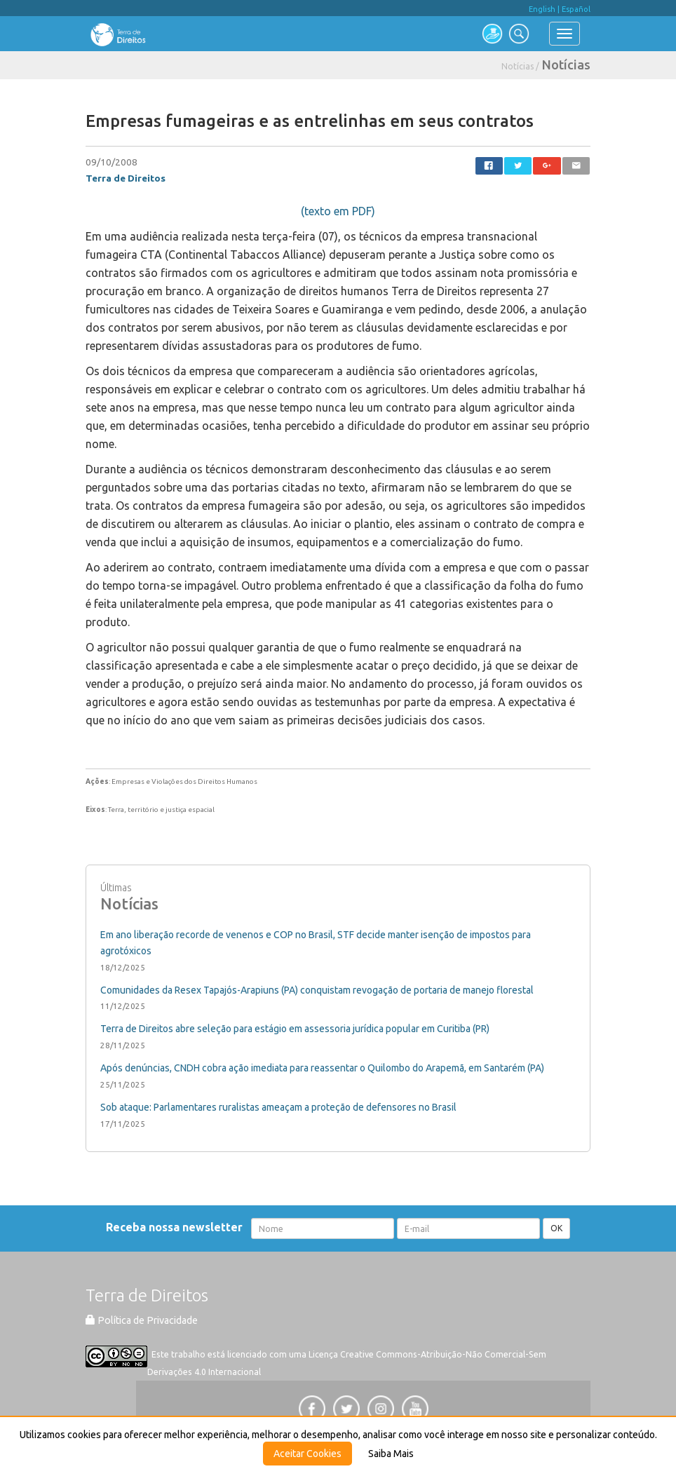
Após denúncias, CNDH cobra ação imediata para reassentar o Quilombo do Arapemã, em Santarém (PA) (322, 1068)
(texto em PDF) (338, 211)
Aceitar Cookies (307, 1453)
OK (556, 1228)
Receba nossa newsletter (177, 1227)
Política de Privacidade (142, 1320)
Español (576, 9)
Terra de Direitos (125, 178)
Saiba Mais (391, 1453)
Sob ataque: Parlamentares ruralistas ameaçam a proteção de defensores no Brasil (278, 1107)
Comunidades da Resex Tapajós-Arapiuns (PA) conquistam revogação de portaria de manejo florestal (317, 990)
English (542, 9)
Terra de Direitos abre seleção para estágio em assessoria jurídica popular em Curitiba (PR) (294, 1028)
